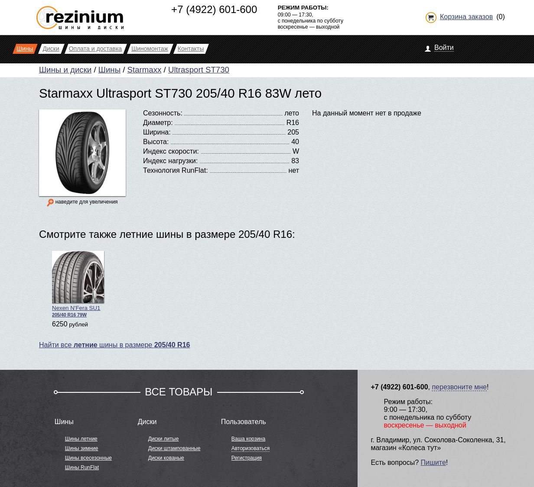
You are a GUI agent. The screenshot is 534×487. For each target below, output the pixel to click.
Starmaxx (144, 69)
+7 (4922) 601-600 (214, 9)
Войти (444, 47)
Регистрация (246, 458)
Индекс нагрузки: (170, 161)
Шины (109, 69)
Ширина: (157, 132)
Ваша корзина (248, 439)
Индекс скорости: (171, 151)
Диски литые (163, 439)
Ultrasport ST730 (198, 69)
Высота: (156, 141)
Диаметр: (158, 122)
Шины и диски (65, 69)
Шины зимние (81, 448)
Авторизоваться (250, 448)
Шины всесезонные (88, 458)
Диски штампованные (174, 448)
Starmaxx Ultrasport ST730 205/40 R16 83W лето (180, 93)
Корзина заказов (466, 16)
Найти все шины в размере (114, 345)
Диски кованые (166, 458)
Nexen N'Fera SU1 (78, 284)
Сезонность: (162, 113)
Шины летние (81, 439)
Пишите (433, 462)
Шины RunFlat (82, 467)
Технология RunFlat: (175, 170)
